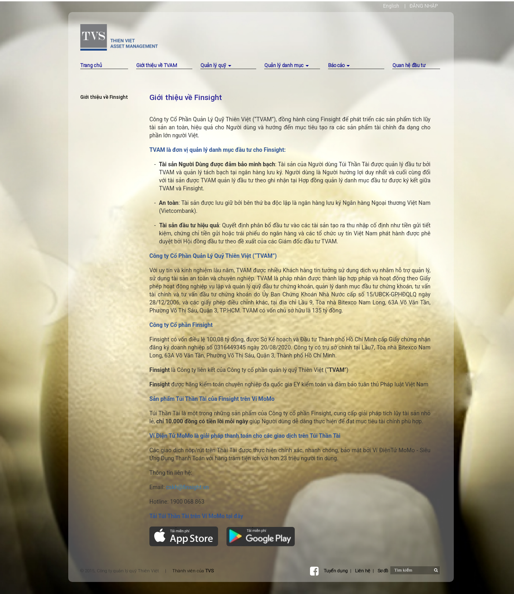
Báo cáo (339, 65)
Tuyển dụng (336, 571)
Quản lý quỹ (215, 65)
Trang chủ (91, 65)
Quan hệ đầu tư (408, 65)
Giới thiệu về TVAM (156, 65)
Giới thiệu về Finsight (104, 97)
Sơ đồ (382, 571)
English (391, 6)
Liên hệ (362, 571)
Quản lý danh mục (286, 65)
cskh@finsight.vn (187, 487)
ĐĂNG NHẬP (424, 6)
